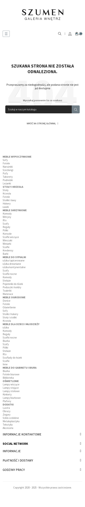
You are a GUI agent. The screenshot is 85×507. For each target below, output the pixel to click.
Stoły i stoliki (10, 317)
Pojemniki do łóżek (13, 284)
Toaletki (7, 290)
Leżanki (7, 183)
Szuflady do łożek (12, 357)
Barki (5, 253)
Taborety (8, 176)
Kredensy (8, 250)
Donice (6, 300)
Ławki (6, 207)
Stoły (5, 190)
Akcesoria (8, 428)
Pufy (5, 173)
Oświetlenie (9, 307)
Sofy (5, 160)
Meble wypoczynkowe (17, 156)
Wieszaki (7, 240)
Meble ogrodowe (14, 297)
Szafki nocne (10, 274)
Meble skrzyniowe (15, 210)
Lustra (6, 408)
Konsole (7, 233)
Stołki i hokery (10, 314)
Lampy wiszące (11, 384)
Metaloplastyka (11, 421)
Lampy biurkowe (12, 397)
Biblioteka (8, 377)
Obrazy (6, 411)
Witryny (7, 217)
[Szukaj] (42, 109)
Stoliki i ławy (9, 200)
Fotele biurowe (11, 374)
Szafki (6, 247)
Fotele (6, 163)
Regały (6, 227)
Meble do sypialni (14, 257)
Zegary (6, 414)
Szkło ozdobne (11, 418)
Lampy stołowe (11, 391)
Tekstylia (8, 424)
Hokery (7, 203)
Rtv (5, 220)
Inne (5, 364)
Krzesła (7, 193)
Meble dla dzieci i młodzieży (21, 324)
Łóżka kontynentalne (14, 267)
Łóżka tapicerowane (14, 260)
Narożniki (8, 166)
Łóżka (6, 327)
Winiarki (7, 243)
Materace (8, 294)
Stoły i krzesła (13, 186)
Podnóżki (8, 180)
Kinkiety (7, 394)
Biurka (6, 341)
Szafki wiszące (11, 237)
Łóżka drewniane (12, 263)
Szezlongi (8, 170)
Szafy (6, 223)
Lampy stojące (11, 387)
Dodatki (8, 404)
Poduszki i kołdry (12, 287)
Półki (5, 230)
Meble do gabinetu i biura (20, 367)
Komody (7, 213)
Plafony (7, 401)
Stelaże (7, 280)
